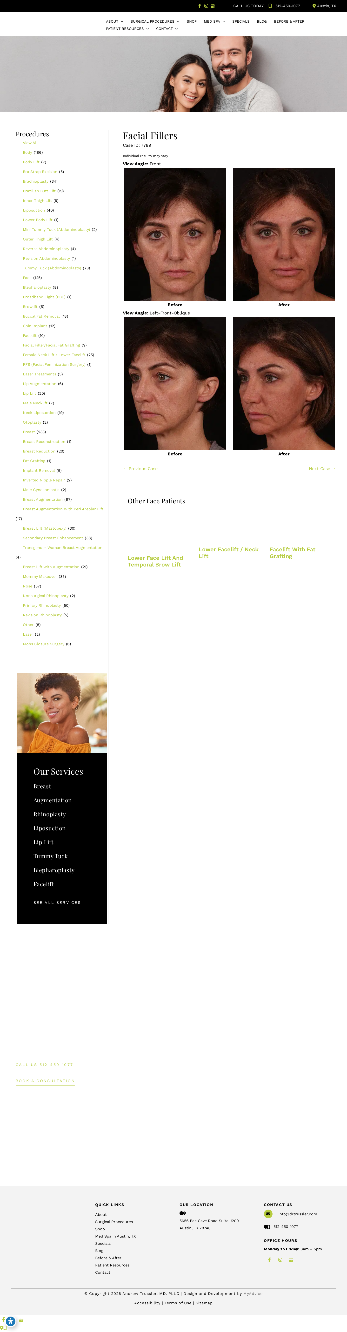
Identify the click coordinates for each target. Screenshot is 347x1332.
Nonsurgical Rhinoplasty (45, 595)
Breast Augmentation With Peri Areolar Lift (63, 509)
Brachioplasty (35, 181)
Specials (103, 1243)
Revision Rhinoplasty (42, 615)
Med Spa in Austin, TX (115, 1236)
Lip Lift (29, 393)
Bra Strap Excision (40, 171)
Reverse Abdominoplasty (46, 248)
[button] (57, 902)
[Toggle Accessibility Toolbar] (10, 1321)
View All (30, 142)
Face (27, 277)
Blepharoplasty (37, 287)
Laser (28, 634)
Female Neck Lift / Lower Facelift (54, 355)
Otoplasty (32, 422)
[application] (120, 21)
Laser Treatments (39, 374)
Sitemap (204, 1303)
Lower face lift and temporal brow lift (155, 561)
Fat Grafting (34, 461)
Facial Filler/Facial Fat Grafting (51, 345)
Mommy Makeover (40, 576)
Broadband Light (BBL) (44, 297)
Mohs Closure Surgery (43, 644)
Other (28, 624)
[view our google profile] (212, 6)
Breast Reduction (39, 451)
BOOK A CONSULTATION (45, 1081)
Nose (27, 586)
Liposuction (34, 210)
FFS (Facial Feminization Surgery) (54, 364)
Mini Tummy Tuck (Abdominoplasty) (56, 229)
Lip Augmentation (39, 383)
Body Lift (31, 162)
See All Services (57, 903)
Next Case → (322, 468)
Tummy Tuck (50, 856)
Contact (102, 1272)
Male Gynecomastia (41, 489)
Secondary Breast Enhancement (53, 538)
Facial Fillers (150, 135)
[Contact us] (1, 1328)
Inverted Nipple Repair (44, 480)
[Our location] (5, 1328)
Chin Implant (35, 326)
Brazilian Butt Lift (39, 191)
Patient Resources (112, 1265)
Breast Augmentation (43, 499)
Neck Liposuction (39, 412)
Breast (29, 432)
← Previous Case (140, 468)
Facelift (30, 335)
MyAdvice (253, 1293)
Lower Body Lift (38, 220)
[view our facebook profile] (199, 6)
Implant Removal (39, 470)
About (101, 1214)
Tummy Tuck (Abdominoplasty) (52, 268)
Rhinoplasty (49, 814)
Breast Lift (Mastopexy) (45, 528)
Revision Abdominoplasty (46, 258)
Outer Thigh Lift (38, 239)
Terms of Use (179, 1303)
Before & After (108, 1258)
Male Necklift (35, 403)
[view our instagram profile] (206, 6)
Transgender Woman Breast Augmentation (62, 547)
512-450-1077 (283, 6)
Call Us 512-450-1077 (44, 1065)
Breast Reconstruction (44, 441)
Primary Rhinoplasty (42, 605)
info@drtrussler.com (298, 1214)
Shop (100, 1229)
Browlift (30, 306)
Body (27, 152)
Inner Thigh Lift (37, 200)
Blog (99, 1250)
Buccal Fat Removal (41, 316)
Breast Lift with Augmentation (51, 567)
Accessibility (147, 1303)
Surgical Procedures (114, 1221)
